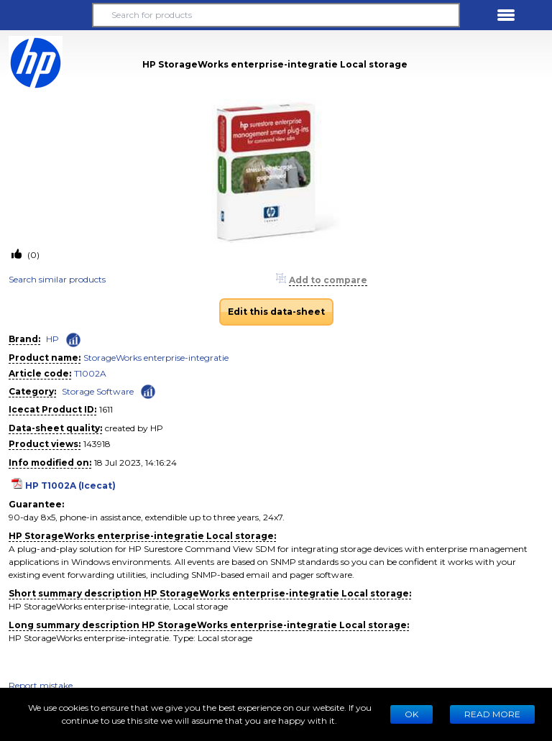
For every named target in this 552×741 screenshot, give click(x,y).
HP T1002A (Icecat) (70, 485)
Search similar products (57, 279)
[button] (46, 15)
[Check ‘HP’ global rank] (73, 340)
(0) (32, 254)
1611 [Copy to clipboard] (106, 409)
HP (52, 338)
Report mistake (41, 685)
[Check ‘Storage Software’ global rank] (148, 390)
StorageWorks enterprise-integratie (156, 357)
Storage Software (98, 391)
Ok (411, 714)
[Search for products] (276, 15)
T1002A (90, 373)
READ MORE (492, 714)
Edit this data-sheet (276, 311)
